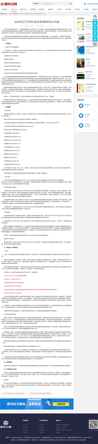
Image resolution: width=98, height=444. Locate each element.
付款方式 (77, 9)
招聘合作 (58, 432)
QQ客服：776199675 (61, 427)
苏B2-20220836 (87, 437)
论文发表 (25, 429)
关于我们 (86, 9)
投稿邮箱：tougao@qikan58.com (64, 429)
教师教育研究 (89, 21)
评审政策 (50, 9)
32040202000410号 (36, 437)
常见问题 (68, 9)
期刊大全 (13, 9)
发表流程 (41, 429)
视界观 (88, 59)
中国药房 (88, 34)
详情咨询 (61, 404)
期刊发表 (41, 9)
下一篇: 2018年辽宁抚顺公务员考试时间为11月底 (41, 393)
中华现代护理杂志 (91, 84)
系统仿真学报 (89, 46)
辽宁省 (21, 13)
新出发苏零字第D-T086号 (59, 437)
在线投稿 (41, 432)
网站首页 (4, 9)
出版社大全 (23, 9)
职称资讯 (32, 9)
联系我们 (95, 9)
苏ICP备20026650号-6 (16, 437)
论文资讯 (25, 427)
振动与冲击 (89, 71)
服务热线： (62, 424)
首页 (10, 13)
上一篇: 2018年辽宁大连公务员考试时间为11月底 (14, 393)
